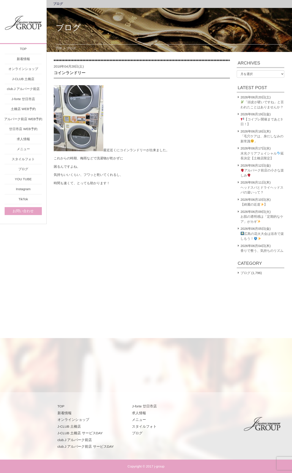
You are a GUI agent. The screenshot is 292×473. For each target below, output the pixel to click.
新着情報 (23, 59)
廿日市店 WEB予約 (23, 129)
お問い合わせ (23, 211)
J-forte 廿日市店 (23, 99)
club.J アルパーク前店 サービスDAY (85, 446)
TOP (23, 49)
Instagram (23, 189)
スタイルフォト (23, 159)
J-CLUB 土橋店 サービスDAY (80, 433)
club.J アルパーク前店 (23, 89)
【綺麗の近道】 (253, 204)
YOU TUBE (23, 179)
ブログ (23, 169)
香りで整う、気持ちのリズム (261, 250)
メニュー (23, 149)
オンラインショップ (23, 69)
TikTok (23, 199)
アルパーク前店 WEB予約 (23, 119)
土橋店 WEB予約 (23, 109)
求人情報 (23, 139)
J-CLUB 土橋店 (23, 79)
